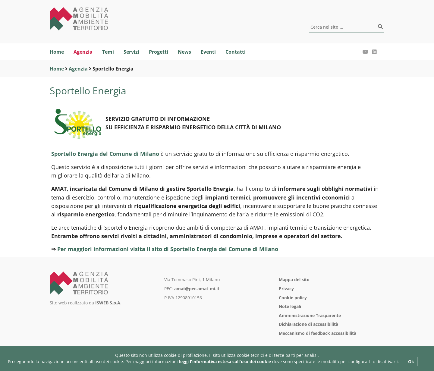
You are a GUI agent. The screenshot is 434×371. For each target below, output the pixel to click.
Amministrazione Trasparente (310, 315)
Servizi (131, 52)
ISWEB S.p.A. (108, 303)
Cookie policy (293, 297)
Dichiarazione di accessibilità (308, 324)
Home (57, 52)
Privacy (286, 288)
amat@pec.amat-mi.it (196, 288)
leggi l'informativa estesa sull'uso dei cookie (225, 361)
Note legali (290, 306)
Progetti (158, 52)
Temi (108, 52)
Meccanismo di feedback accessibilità (317, 333)
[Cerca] (346, 27)
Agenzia (83, 52)
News (184, 52)
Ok (411, 361)
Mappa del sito (294, 279)
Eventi (208, 52)
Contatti (235, 52)
